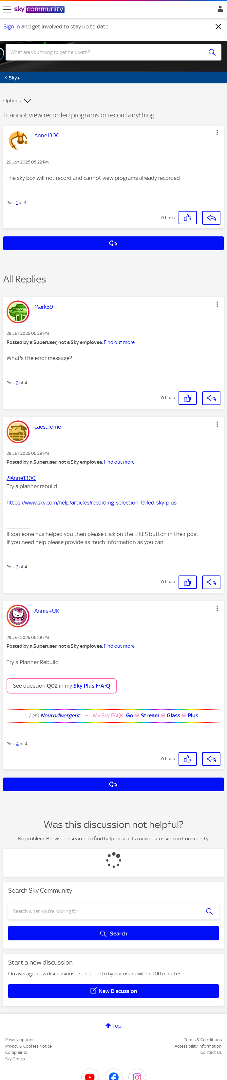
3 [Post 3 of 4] (17, 566)
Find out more (119, 342)
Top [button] (117, 1025)
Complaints (16, 1052)
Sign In (219, 11)
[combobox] (103, 52)
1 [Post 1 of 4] (17, 202)
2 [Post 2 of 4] (17, 382)
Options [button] (12, 101)
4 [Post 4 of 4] (17, 743)
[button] (217, 132)
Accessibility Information (198, 1046)
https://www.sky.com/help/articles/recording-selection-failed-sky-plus (92, 502)
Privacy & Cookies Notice (28, 1046)
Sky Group (15, 1058)
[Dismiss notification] (218, 27)
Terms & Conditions (203, 1039)
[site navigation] (7, 9)
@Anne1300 (21, 478)
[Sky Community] (40, 10)
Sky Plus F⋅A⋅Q (91, 685)
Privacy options (19, 1039)
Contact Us (211, 1052)
